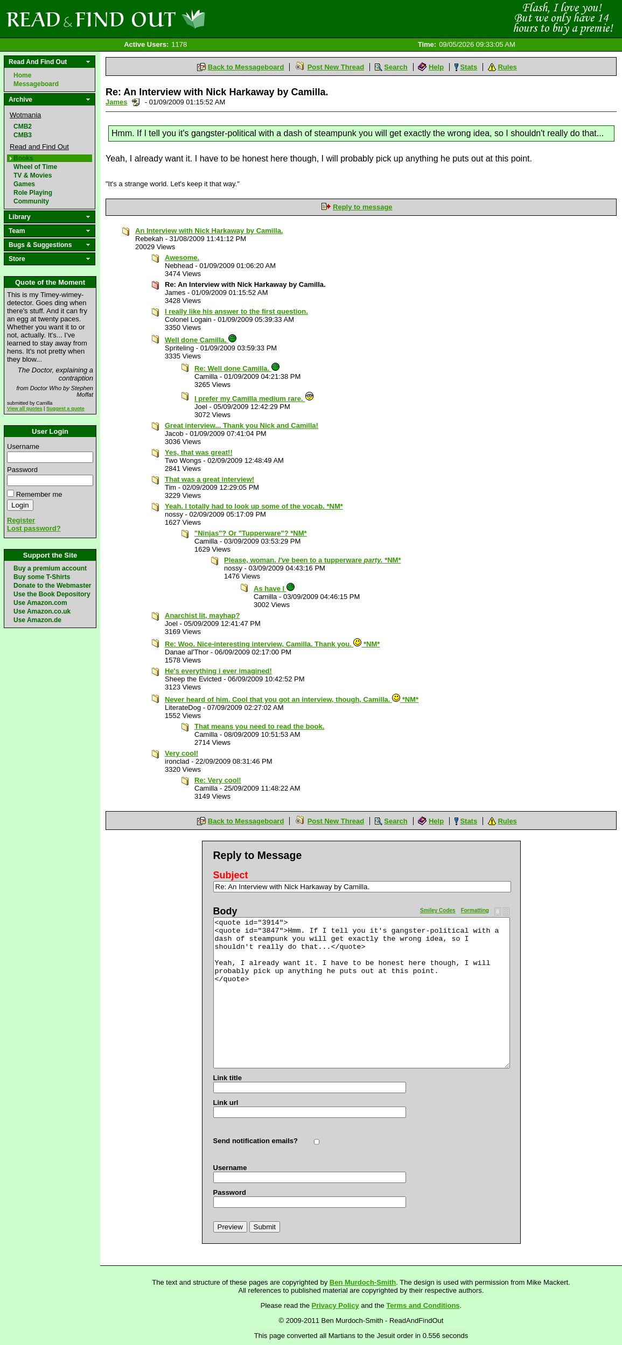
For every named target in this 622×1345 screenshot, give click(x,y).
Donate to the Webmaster (52, 585)
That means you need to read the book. (259, 726)
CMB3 (22, 135)
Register (21, 520)
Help (436, 67)
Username (23, 446)
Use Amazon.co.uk (42, 611)
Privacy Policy (335, 1305)
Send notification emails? (255, 1141)
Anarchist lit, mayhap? (202, 615)
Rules (507, 67)
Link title (227, 1078)
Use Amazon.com (40, 603)
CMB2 (22, 126)
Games (24, 184)
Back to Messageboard (246, 67)
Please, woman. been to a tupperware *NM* (312, 560)
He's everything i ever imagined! (218, 671)
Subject (230, 875)
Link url (226, 1102)
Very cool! (181, 753)
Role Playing (32, 192)
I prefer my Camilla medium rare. (254, 399)
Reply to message (363, 207)
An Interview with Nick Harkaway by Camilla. (209, 231)
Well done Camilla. (200, 340)
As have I (274, 589)
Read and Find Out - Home (162, 19)
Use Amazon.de (37, 620)
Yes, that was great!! (199, 452)
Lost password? (34, 528)
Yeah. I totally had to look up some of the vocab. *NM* (254, 506)
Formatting (475, 910)
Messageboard (36, 84)
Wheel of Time (35, 167)
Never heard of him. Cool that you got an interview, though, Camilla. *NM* (291, 699)
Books (23, 158)
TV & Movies (32, 175)
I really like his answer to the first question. (236, 311)
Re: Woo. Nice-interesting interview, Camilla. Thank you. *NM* (272, 644)
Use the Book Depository (51, 594)
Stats (468, 67)
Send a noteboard (136, 102)
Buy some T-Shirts (41, 577)
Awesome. (182, 257)
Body (225, 911)
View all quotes (25, 408)
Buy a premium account (50, 568)
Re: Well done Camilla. (236, 368)
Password (22, 470)
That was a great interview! (209, 479)
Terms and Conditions (422, 1305)
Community (31, 201)
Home (22, 75)
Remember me (39, 494)
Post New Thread (335, 67)
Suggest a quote (65, 408)
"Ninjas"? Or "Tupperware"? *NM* (250, 533)
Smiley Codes (438, 910)
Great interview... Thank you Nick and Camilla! (241, 425)
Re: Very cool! (217, 780)
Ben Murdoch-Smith (363, 1282)
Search (395, 67)
